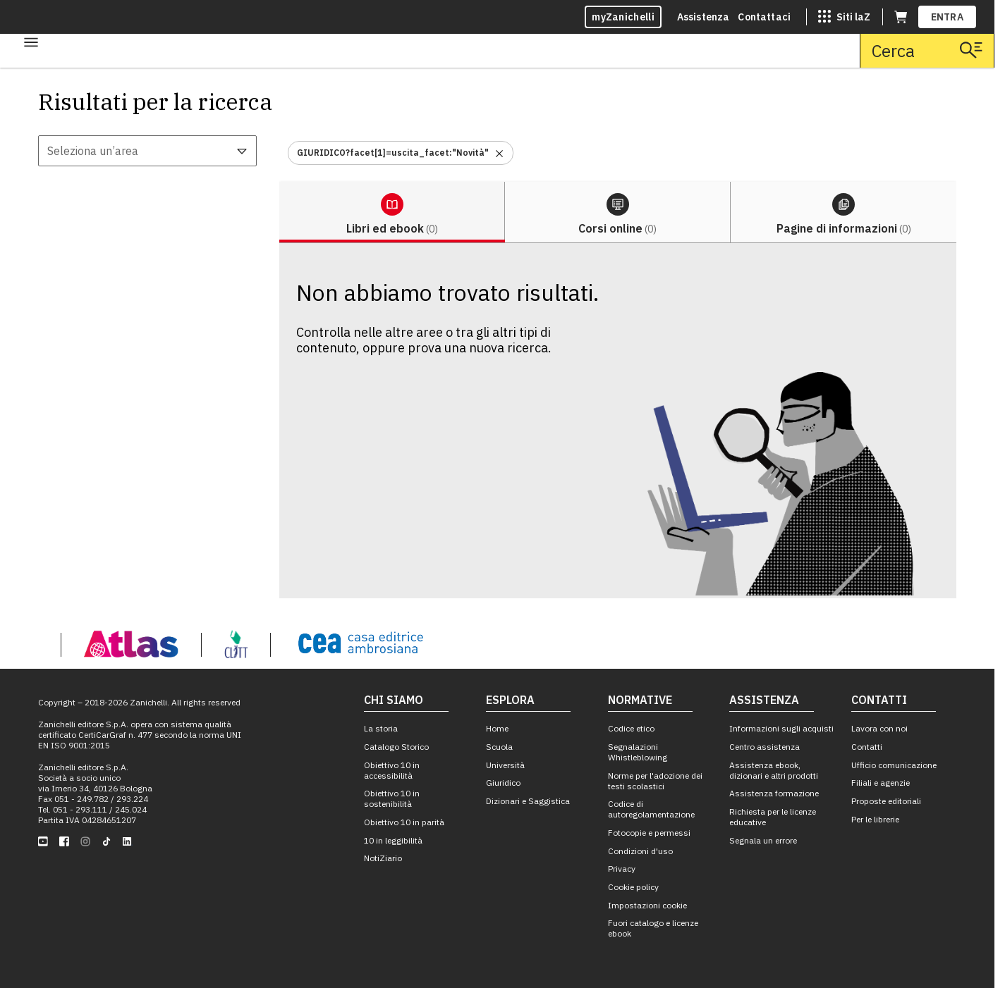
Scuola (499, 746)
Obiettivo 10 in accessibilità (392, 770)
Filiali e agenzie (880, 782)
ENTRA (947, 17)
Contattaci (764, 17)
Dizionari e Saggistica (528, 801)
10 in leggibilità (393, 840)
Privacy (621, 868)
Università (505, 765)
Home (497, 728)
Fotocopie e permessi (649, 832)
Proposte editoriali (886, 801)
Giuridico (503, 782)
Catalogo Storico (396, 746)
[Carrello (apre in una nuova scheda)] (900, 17)
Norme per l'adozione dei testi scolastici (655, 780)
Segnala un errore (763, 840)
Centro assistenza (764, 746)
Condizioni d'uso (640, 851)
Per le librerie (875, 819)
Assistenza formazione (774, 793)
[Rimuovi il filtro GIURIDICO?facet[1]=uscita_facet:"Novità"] (499, 152)
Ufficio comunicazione (894, 765)
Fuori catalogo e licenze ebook (653, 928)
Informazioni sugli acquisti (781, 728)
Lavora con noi (879, 728)
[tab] (392, 212)
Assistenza (703, 17)
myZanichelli (623, 17)
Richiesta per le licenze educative (772, 816)
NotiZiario (383, 858)
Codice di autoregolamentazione (651, 809)
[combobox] (147, 150)
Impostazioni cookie (647, 905)
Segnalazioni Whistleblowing (637, 751)
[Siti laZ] (844, 16)
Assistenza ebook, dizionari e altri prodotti (773, 770)
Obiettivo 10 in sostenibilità (392, 798)
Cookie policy (633, 887)
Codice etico (631, 728)
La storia (381, 728)
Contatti (866, 746)
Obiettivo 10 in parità (404, 822)
